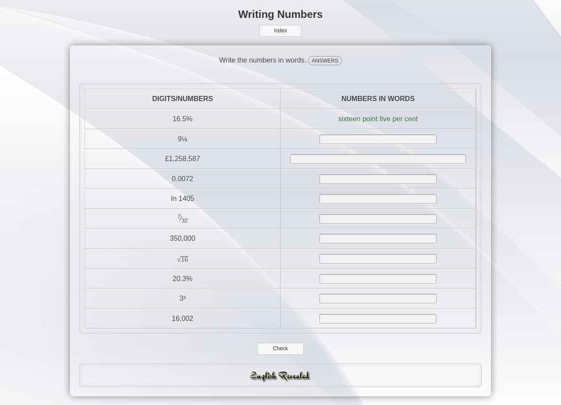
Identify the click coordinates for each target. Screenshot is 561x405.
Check (281, 348)
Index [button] (280, 31)
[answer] (378, 139)
